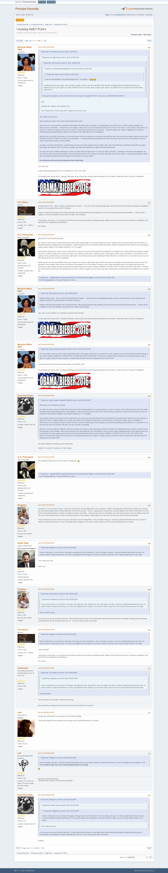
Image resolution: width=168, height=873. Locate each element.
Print (149, 41)
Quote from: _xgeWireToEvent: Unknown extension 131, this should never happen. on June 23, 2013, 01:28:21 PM (77, 277)
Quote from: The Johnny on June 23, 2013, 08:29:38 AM (59, 293)
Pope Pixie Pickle (25, 396)
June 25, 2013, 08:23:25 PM (46, 589)
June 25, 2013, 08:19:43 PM (46, 505)
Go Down (19, 41)
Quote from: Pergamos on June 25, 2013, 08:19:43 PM (58, 547)
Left (19, 753)
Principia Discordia (27, 8)
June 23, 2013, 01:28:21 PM (46, 234)
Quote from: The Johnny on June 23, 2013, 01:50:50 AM (62, 63)
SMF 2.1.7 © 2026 (19, 870)
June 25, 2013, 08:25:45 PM (46, 629)
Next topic (147, 34)
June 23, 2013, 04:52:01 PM (46, 288)
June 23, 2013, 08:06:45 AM (46, 47)
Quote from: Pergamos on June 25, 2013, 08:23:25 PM (58, 799)
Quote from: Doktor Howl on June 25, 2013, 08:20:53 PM (59, 594)
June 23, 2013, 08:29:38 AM (46, 202)
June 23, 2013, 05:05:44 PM (46, 395)
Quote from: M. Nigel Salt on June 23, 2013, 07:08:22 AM (61, 57)
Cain (20, 712)
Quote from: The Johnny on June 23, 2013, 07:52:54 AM (59, 52)
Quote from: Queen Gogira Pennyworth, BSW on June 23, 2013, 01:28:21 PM (66, 349)
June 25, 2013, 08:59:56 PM (46, 795)
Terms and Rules (143, 870)
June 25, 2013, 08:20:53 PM (46, 543)
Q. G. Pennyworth (25, 235)
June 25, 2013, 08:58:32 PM (46, 753)
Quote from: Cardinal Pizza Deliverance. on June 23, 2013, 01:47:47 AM (68, 69)
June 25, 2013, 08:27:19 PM (46, 668)
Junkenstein (23, 668)
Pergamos (22, 505)
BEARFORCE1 (121, 15)
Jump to (122, 857)
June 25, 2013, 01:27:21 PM (46, 457)
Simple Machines (30, 870)
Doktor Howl (23, 543)
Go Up (18, 848)
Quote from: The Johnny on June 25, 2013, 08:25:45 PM (59, 673)
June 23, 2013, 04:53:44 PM (46, 344)
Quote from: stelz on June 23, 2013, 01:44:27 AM (62, 74)
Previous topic (136, 34)
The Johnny (23, 202)
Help (136, 870)
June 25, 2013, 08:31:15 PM (46, 712)
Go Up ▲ (151, 870)
